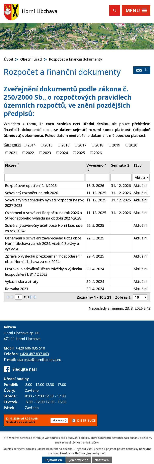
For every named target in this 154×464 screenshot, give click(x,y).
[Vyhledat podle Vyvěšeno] (97, 177)
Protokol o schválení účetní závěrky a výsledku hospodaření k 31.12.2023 (43, 271)
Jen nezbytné (78, 460)
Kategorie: (12, 144)
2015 (48, 145)
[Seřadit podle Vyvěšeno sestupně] (88, 170)
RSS (142, 70)
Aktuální (140, 185)
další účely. (92, 442)
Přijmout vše (54, 460)
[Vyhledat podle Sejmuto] (121, 177)
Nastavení (102, 460)
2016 (65, 145)
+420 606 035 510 (30, 348)
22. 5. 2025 (95, 225)
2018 (99, 145)
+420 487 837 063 (34, 353)
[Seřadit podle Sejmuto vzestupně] (113, 169)
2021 (13, 152)
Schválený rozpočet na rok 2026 (31, 192)
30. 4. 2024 (95, 268)
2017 (82, 145)
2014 (31, 145)
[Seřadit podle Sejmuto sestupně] (113, 170)
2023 (47, 152)
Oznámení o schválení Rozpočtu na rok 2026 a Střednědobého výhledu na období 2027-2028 (43, 215)
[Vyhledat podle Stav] (141, 177)
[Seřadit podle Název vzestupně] (18, 163)
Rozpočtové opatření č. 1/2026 (31, 185)
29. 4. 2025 (95, 256)
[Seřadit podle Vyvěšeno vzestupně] (88, 169)
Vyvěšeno (96, 165)
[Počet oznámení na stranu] (140, 297)
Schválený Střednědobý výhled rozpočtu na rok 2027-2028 (44, 203)
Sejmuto (120, 165)
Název (10, 165)
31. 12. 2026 (121, 185)
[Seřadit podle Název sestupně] (18, 165)
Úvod (8, 59)
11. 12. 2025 (96, 192)
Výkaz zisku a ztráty (21, 281)
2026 (98, 152)
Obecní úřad (31, 59)
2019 (116, 145)
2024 (64, 152)
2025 (81, 152)
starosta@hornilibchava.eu (39, 359)
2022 (30, 152)
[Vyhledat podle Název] (44, 177)
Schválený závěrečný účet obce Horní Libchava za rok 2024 (44, 228)
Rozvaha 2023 (16, 288)
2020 (133, 145)
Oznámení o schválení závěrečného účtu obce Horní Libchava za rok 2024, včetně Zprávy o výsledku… (43, 243)
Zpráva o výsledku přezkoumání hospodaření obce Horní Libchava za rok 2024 (42, 259)
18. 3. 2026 (95, 185)
